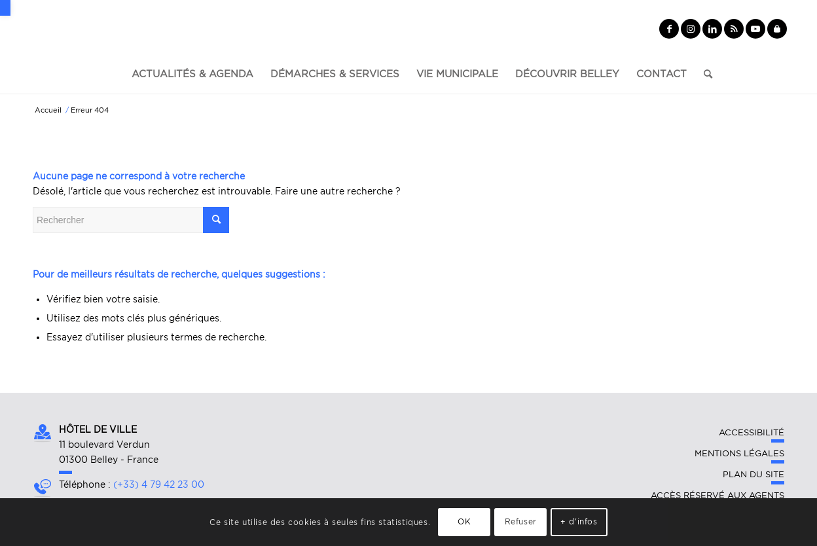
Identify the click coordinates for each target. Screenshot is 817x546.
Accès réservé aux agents (717, 495)
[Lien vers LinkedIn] (712, 29)
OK (464, 521)
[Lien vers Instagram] (690, 29)
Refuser (521, 521)
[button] (5, 8)
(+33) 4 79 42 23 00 (158, 484)
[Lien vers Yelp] (777, 29)
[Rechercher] (703, 74)
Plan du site (753, 474)
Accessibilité (751, 432)
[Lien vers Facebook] (669, 29)
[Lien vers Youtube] (755, 29)
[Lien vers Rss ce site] (734, 29)
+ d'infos (578, 521)
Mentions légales (739, 453)
